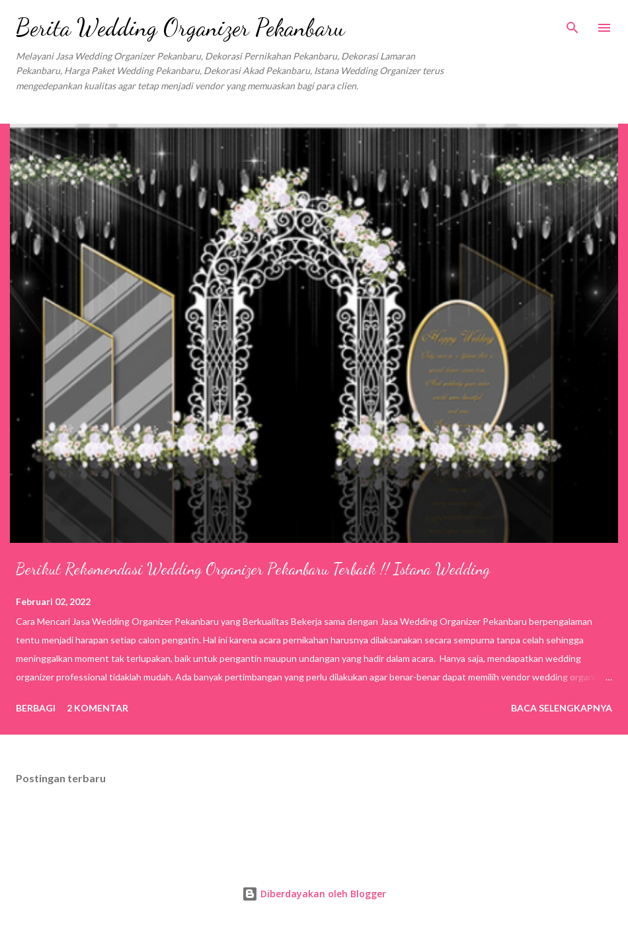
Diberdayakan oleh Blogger (314, 893)
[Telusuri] (572, 24)
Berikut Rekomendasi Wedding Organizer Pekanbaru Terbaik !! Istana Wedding (253, 569)
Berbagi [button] (36, 707)
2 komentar (97, 707)
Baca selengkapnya (561, 707)
